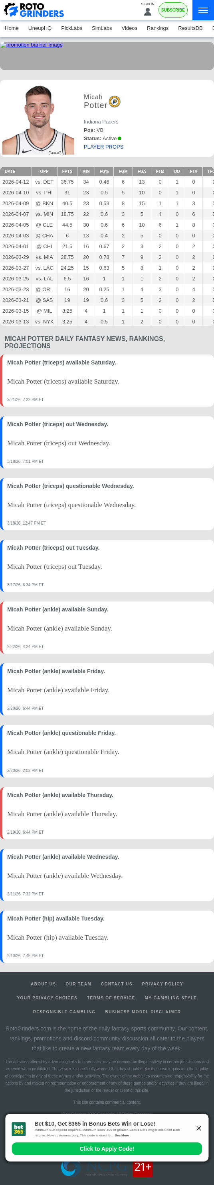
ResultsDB (190, 28)
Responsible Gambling (64, 1012)
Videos (130, 28)
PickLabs (71, 28)
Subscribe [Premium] (173, 10)
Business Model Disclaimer (143, 1012)
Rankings (157, 28)
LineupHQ (40, 28)
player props (103, 147)
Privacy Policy (162, 984)
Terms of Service (111, 998)
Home (12, 28)
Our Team (78, 984)
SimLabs (102, 28)
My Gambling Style (171, 998)
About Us (43, 984)
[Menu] (203, 10)
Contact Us (117, 984)
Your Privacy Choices (47, 998)
